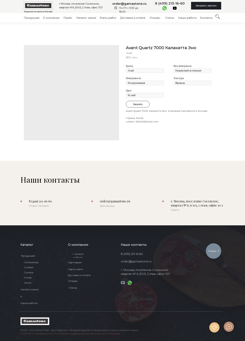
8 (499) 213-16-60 (170, 3)
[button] (206, 6)
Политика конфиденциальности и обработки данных (50, 333)
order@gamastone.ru (129, 4)
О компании (78, 245)
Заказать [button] (138, 104)
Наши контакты (134, 245)
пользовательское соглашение (102, 333)
